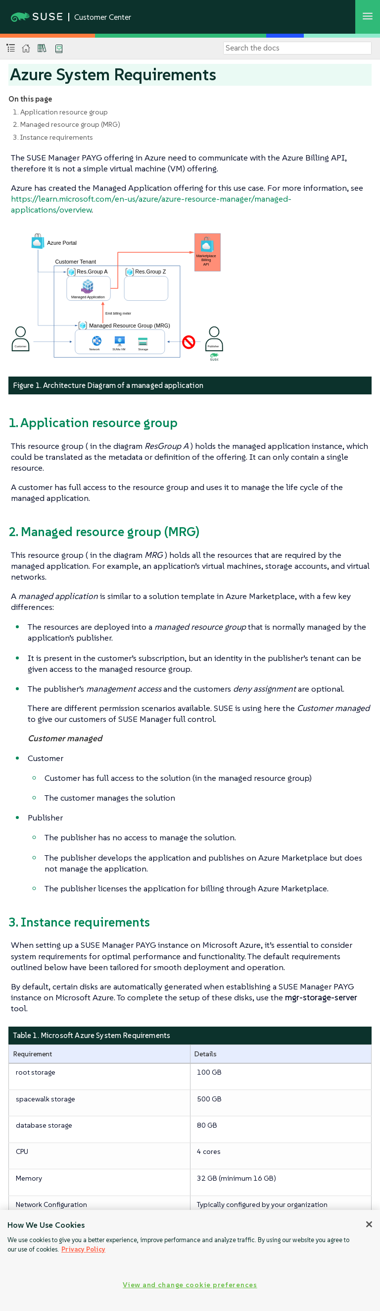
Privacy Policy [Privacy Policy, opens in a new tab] (83, 1249)
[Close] (369, 1224)
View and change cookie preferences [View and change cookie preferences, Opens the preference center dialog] (190, 1284)
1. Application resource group (60, 112)
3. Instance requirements (53, 137)
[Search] (297, 48)
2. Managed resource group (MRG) (66, 124)
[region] (190, 1260)
